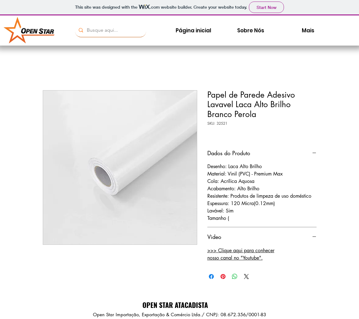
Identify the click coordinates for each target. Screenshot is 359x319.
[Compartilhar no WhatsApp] (234, 276)
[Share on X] (246, 276)
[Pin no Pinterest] (223, 276)
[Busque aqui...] (110, 30)
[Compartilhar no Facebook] (211, 276)
